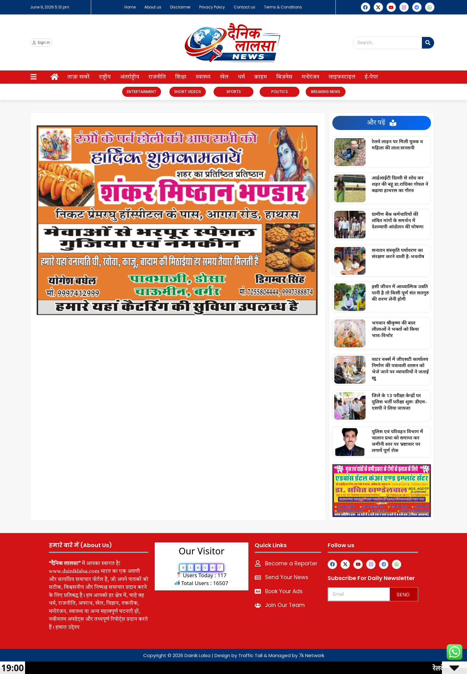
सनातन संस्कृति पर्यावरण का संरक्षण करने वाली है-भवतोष (398, 253)
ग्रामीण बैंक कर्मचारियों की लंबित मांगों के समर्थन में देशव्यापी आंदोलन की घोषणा (397, 220)
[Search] (428, 43)
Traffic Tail (250, 655)
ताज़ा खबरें (78, 77)
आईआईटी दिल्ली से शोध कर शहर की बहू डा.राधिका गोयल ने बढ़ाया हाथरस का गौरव (400, 183)
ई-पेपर (371, 77)
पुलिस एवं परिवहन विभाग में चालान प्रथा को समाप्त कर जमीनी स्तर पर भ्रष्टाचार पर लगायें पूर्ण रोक (397, 440)
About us (152, 7)
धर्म (241, 77)
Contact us (244, 7)
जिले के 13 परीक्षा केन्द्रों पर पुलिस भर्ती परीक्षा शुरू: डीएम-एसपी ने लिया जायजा (399, 401)
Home (130, 7)
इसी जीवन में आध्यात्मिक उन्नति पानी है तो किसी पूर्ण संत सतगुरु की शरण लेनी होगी (400, 292)
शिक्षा (180, 77)
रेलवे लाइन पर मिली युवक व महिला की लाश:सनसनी (397, 144)
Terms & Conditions (283, 7)
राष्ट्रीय (105, 77)
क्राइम (260, 77)
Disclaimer (180, 7)
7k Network (311, 655)
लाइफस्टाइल (342, 77)
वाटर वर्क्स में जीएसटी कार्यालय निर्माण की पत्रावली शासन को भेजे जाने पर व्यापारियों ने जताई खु (400, 368)
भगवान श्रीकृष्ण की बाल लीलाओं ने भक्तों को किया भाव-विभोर (395, 328)
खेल (224, 77)
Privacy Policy (212, 7)
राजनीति (157, 77)
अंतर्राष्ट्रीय (129, 77)
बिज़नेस (284, 77)
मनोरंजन (310, 77)
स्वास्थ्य (203, 77)
